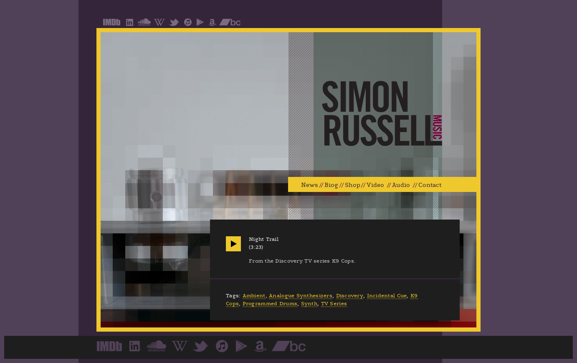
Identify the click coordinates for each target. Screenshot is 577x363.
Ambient (254, 296)
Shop (352, 185)
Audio (401, 185)
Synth (309, 304)
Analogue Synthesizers (300, 296)
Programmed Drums (270, 304)
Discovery (349, 296)
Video (375, 185)
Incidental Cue (387, 296)
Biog (331, 185)
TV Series (334, 304)
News (309, 185)
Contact (429, 185)
